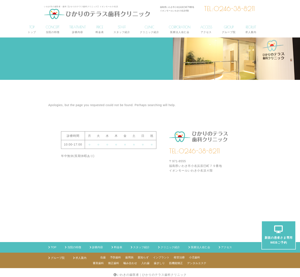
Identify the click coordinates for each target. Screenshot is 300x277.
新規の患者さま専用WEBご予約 (279, 235)
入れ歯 (145, 263)
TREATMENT (77, 29)
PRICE (100, 29)
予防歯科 (115, 257)
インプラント (161, 257)
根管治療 (179, 257)
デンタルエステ (196, 263)
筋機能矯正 (176, 263)
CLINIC (149, 29)
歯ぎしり (159, 263)
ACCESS (206, 29)
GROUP (229, 29)
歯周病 (129, 257)
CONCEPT (53, 29)
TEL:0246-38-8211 (229, 8)
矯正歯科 (113, 263)
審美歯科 (98, 263)
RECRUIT (250, 29)
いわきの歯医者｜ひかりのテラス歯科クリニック (152, 274)
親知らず (143, 257)
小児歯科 (194, 257)
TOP (32, 29)
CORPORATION (179, 29)
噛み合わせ (130, 263)
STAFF (122, 29)
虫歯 (103, 257)
